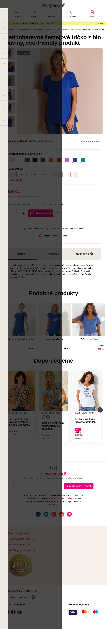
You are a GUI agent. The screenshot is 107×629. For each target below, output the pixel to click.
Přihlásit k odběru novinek (78, 496)
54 (67, 183)
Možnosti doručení (56, 213)
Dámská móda (23, 39)
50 (52, 183)
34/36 (12, 183)
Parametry (53, 262)
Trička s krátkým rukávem (56, 39)
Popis (21, 262)
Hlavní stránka (8, 39)
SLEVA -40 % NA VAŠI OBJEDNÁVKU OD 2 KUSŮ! (28, 27)
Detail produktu (31, 443)
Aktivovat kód (89, 27)
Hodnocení (84, 262)
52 (60, 183)
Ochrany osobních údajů (61, 509)
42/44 (32, 183)
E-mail (19, 496)
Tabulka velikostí (16, 189)
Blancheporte (47, 150)
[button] (6, 419)
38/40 (22, 183)
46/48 (42, 183)
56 (75, 183)
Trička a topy (37, 39)
